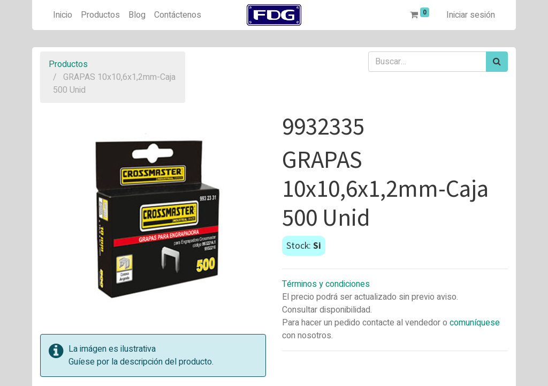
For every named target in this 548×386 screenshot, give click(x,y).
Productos (68, 64)
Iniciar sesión (470, 15)
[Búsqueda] (497, 61)
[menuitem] (63, 15)
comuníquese (475, 322)
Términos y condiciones (326, 284)
